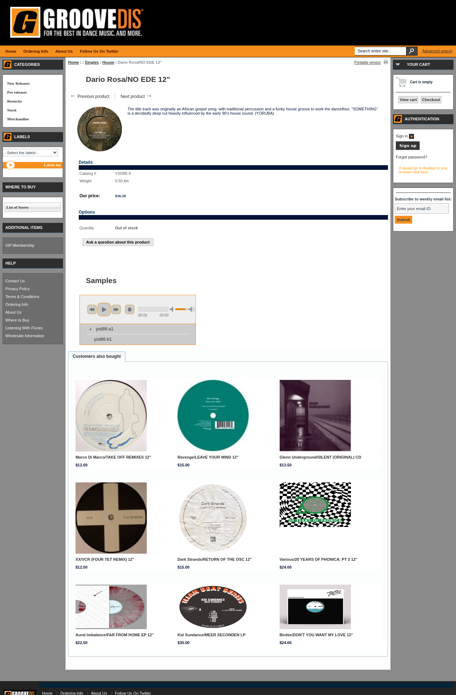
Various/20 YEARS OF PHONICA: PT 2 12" (318, 559)
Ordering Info (16, 304)
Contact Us (15, 281)
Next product (136, 96)
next (116, 309)
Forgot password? (411, 157)
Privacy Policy (17, 289)
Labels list (52, 165)
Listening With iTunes (24, 328)
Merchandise (18, 119)
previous (92, 309)
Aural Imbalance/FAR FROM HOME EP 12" (115, 635)
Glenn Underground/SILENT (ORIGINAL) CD (320, 457)
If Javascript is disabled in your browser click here (423, 170)
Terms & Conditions (22, 296)
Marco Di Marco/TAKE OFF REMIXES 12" (113, 457)
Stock (11, 110)
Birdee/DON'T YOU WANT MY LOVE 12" (316, 635)
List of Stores (17, 207)
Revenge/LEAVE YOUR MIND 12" (207, 457)
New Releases (18, 83)
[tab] (96, 356)
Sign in (405, 136)
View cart (408, 100)
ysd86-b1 (103, 339)
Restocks (14, 101)
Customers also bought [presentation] (97, 356)
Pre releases (17, 92)
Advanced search (437, 51)
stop (130, 309)
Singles (92, 62)
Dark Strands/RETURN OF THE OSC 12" (214, 559)
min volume (173, 309)
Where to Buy (17, 320)
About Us (13, 312)
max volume (191, 309)
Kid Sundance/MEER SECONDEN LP (211, 635)
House (108, 62)
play (104, 309)
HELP (10, 263)
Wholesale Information (24, 336)
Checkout (431, 100)
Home (73, 62)
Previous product (89, 96)
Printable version (367, 62)
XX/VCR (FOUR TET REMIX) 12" (105, 559)
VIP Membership (19, 245)
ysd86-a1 (104, 328)
